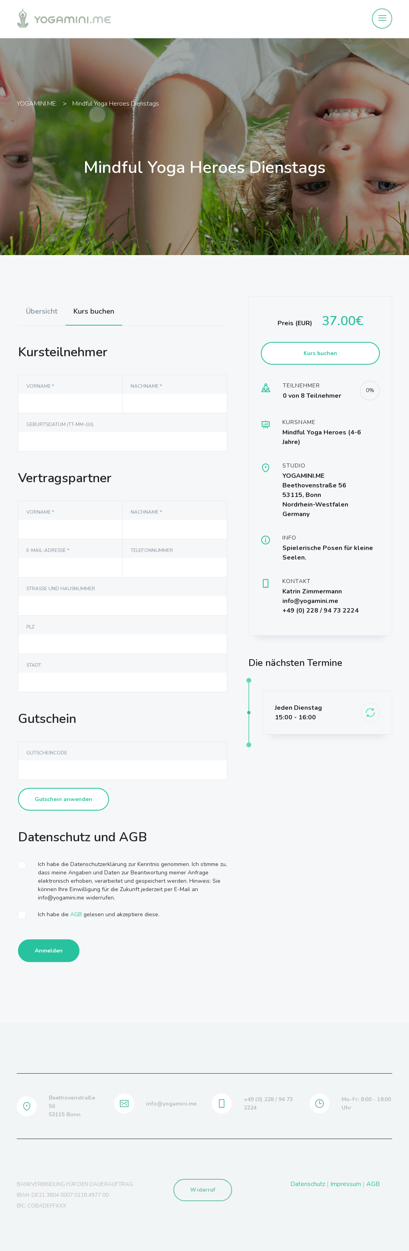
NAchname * (146, 386)
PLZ (30, 627)
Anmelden (49, 950)
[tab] (42, 311)
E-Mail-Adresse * (47, 550)
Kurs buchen (93, 311)
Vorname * (40, 386)
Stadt (33, 665)
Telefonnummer (152, 550)
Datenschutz (307, 1184)
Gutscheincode (46, 753)
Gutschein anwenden (63, 799)
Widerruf (202, 1190)
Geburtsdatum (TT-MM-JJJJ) (59, 424)
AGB (76, 914)
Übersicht (42, 311)
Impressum (345, 1184)
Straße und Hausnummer (60, 588)
